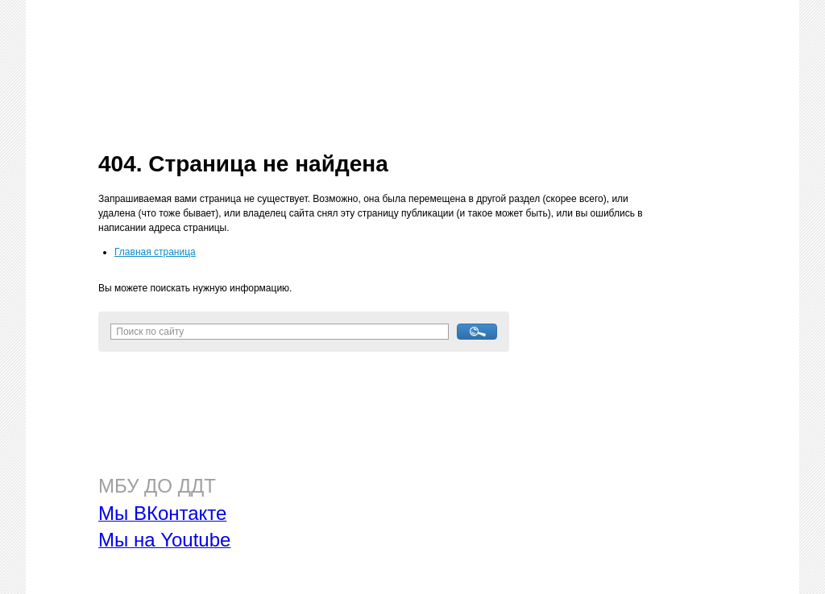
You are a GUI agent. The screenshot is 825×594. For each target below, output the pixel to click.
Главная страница (155, 252)
